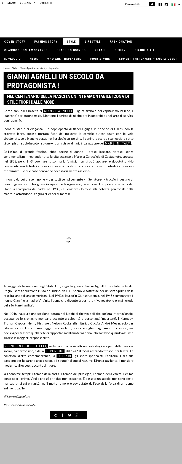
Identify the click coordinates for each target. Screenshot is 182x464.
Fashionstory (45, 41)
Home (7, 68)
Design (120, 50)
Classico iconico (71, 50)
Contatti (46, 2)
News (34, 58)
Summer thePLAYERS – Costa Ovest (148, 58)
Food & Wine (100, 58)
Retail (100, 50)
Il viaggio (12, 58)
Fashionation (121, 41)
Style (71, 41)
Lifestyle (93, 41)
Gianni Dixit (145, 50)
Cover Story (14, 41)
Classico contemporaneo (26, 50)
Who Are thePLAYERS (64, 58)
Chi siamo (9, 2)
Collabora (28, 2)
